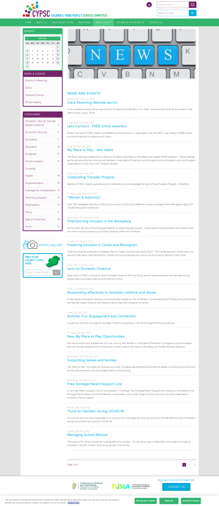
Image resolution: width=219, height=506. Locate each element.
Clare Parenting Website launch (92, 102)
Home (28, 22)
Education (42, 139)
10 (27, 55)
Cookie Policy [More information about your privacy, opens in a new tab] (73, 503)
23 (58, 59)
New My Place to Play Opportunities (96, 336)
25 (32, 63)
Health (42, 176)
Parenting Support (42, 198)
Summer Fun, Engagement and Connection (101, 316)
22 (53, 59)
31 (27, 67)
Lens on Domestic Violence (89, 268)
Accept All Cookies (191, 501)
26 (38, 63)
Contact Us (155, 22)
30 (58, 63)
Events (29, 31)
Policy (42, 212)
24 (27, 63)
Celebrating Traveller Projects (91, 177)
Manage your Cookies (145, 501)
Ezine (28, 87)
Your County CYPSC (63, 22)
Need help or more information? (176, 480)
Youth (42, 227)
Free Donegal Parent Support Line (94, 384)
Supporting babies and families (92, 360)
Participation (42, 205)
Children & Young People (130, 22)
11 (32, 55)
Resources (84, 22)
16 (58, 55)
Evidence (42, 154)
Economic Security (42, 132)
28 (48, 63)
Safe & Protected (42, 219)
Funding (42, 169)
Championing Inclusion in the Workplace (99, 221)
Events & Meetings (36, 80)
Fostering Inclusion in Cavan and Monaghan (102, 245)
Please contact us (166, 4)
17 (27, 59)
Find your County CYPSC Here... (34, 260)
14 (47, 55)
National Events (34, 95)
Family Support (42, 161)
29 (53, 63)
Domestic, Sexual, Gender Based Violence (42, 123)
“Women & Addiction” (84, 197)
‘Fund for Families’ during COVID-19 (95, 411)
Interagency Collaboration (42, 190)
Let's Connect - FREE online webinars (96, 126)
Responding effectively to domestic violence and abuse (111, 292)
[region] (109, 500)
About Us (41, 22)
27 (43, 63)
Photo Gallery (33, 102)
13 (42, 55)
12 (37, 55)
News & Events (103, 22)
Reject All (169, 501)
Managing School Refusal (87, 435)
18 (32, 59)
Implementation (42, 183)
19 (37, 59)
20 (43, 59)
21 (47, 59)
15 (52, 55)
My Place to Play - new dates (90, 150)
